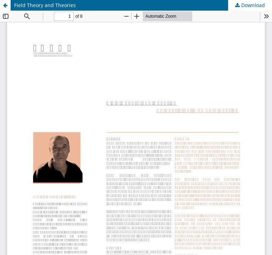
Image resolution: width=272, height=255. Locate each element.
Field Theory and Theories (45, 5)
